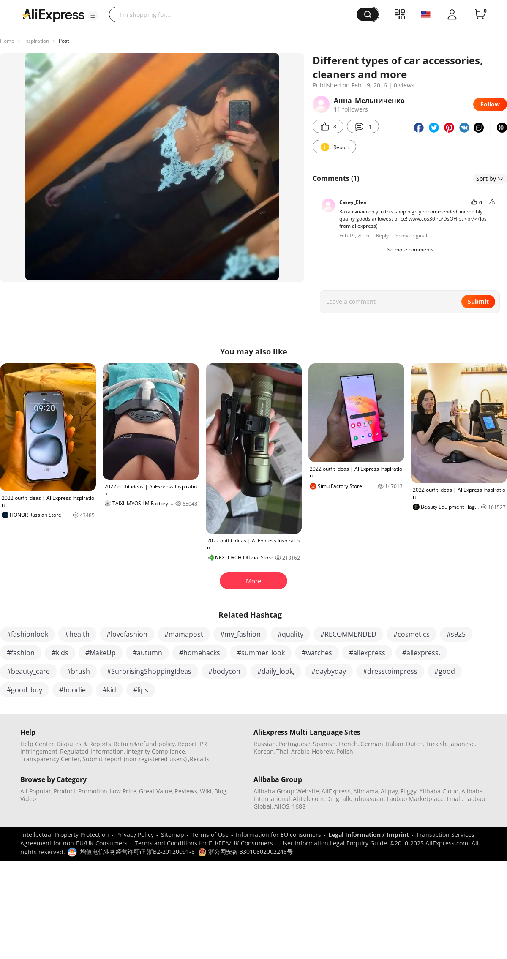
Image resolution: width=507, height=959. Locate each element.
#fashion (21, 652)
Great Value (155, 791)
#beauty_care (28, 671)
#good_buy (24, 690)
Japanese (462, 744)
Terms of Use (210, 835)
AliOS (281, 806)
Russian (265, 744)
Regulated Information (92, 751)
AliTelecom (308, 799)
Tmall (454, 799)
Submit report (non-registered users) (134, 759)
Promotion (92, 791)
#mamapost (183, 634)
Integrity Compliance (155, 751)
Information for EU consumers (278, 835)
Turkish (436, 744)
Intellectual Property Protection (65, 835)
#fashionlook (27, 634)
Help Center (37, 744)
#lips (140, 690)
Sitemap (172, 835)
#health (77, 634)
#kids (60, 652)
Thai (282, 751)
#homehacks (199, 652)
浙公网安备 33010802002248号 (245, 851)
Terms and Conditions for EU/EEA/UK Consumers (204, 843)
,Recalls (199, 759)
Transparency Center (50, 759)
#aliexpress (367, 652)
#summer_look (261, 652)
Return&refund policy (144, 744)
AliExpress (336, 791)
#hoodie (72, 690)
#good (444, 671)
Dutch (414, 744)
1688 (298, 806)
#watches (317, 652)
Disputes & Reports (84, 744)
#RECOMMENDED (348, 634)
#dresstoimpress (390, 671)
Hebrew (323, 751)
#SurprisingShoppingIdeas (149, 671)
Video (28, 799)
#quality (290, 634)
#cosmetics (411, 634)
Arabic (300, 751)
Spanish (324, 744)
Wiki (206, 791)
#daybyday (328, 671)
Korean (264, 751)
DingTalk (338, 799)
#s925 (456, 634)
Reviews (185, 791)
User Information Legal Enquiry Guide (333, 843)
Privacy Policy (135, 835)
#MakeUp (100, 652)
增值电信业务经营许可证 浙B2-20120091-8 (137, 851)
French (348, 744)
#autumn (147, 652)
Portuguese (294, 744)
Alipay (389, 791)
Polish (344, 751)
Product (65, 791)
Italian (394, 744)
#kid (109, 690)
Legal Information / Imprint (368, 835)
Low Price (123, 791)
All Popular (35, 791)
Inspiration (36, 40)
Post (64, 40)
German (371, 744)
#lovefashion (126, 634)
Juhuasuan (368, 799)
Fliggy (409, 791)
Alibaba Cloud (439, 791)
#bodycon (224, 671)
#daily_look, (275, 671)
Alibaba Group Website (286, 791)
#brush (78, 671)
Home (7, 40)
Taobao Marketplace (415, 799)
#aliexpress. (421, 652)
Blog (220, 791)
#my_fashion (240, 634)
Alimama (365, 791)
